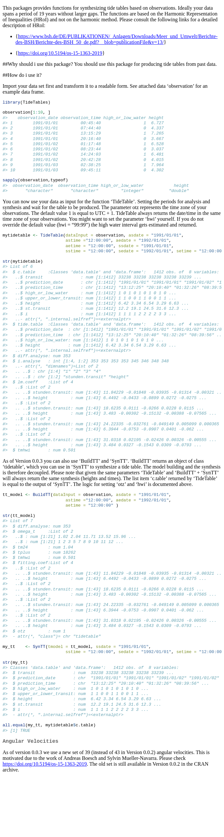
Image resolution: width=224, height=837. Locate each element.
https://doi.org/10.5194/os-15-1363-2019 (60, 53)
